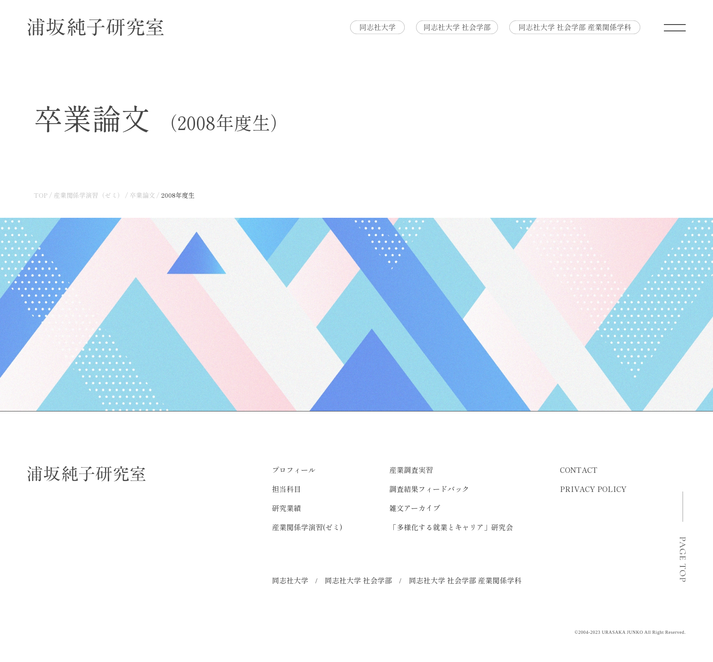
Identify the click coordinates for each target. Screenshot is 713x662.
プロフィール (294, 469)
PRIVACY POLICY (593, 488)
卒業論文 (142, 195)
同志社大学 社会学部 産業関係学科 (465, 580)
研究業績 (286, 507)
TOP (41, 195)
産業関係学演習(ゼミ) (307, 527)
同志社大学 (290, 580)
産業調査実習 (411, 469)
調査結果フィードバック (429, 488)
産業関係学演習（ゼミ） (89, 195)
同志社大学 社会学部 (358, 580)
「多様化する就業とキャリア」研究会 (451, 527)
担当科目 (286, 488)
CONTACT (579, 469)
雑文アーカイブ (414, 507)
